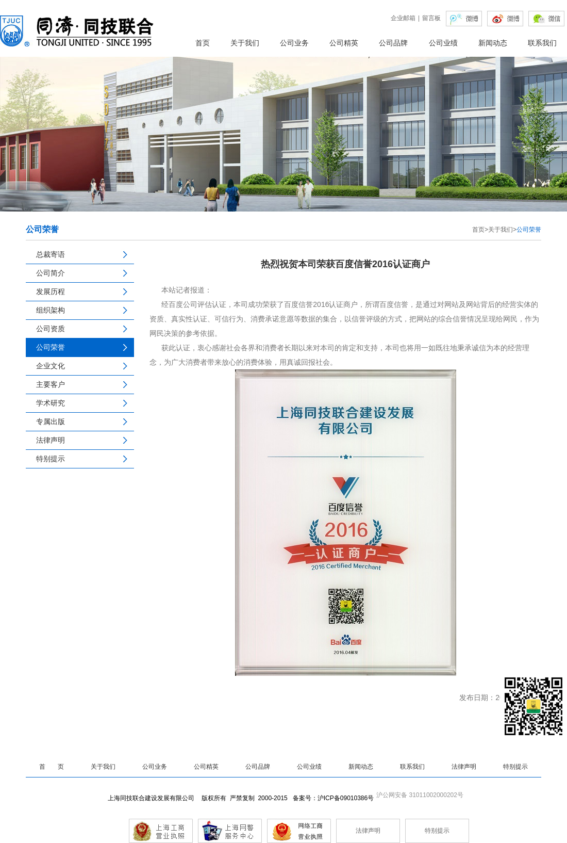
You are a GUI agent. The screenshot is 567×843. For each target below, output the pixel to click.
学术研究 (50, 403)
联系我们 (542, 43)
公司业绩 (443, 43)
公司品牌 (393, 43)
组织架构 (50, 310)
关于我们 (244, 43)
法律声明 (50, 440)
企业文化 (50, 366)
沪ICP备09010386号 (346, 798)
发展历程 (50, 291)
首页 (202, 43)
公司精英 (343, 43)
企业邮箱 (403, 18)
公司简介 (50, 273)
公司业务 (294, 43)
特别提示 (50, 459)
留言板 (431, 18)
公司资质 (50, 329)
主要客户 (50, 384)
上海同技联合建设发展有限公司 (153, 798)
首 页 (51, 766)
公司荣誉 (50, 347)
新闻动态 (492, 43)
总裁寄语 (50, 254)
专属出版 (50, 421)
